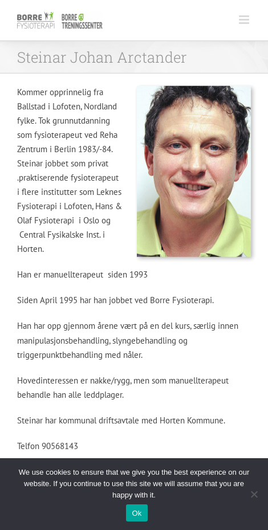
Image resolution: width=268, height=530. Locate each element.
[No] (253, 494)
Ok (136, 513)
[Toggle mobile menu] (245, 20)
